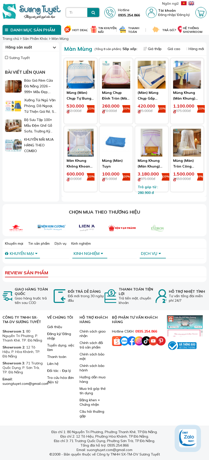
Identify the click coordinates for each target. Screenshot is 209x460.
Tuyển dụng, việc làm (60, 347)
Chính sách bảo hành (92, 367)
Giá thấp (153, 49)
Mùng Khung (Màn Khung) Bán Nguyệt (149, 166)
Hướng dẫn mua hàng (92, 379)
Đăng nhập (166, 15)
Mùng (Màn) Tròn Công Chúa (183, 166)
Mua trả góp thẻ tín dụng (93, 390)
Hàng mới (195, 49)
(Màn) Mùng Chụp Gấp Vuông (148, 98)
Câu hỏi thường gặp (92, 413)
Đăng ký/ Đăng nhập (59, 336)
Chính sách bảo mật (92, 356)
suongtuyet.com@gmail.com (25, 383)
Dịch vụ (60, 243)
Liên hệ (53, 363)
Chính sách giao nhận (93, 333)
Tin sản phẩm (39, 243)
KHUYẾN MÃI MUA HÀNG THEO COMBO (39, 145)
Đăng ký (183, 15)
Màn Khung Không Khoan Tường (78, 166)
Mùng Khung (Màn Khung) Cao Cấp (184, 98)
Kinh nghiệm (81, 243)
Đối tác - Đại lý (59, 370)
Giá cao (174, 49)
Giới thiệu (54, 327)
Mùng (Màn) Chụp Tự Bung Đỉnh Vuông (79, 98)
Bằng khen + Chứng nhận (90, 402)
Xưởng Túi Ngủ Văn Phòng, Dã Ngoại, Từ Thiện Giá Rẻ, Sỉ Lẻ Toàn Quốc (40, 106)
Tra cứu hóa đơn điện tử (60, 379)
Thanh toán (56, 356)
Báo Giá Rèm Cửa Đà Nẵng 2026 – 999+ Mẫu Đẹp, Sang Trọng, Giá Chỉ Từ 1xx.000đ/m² (40, 86)
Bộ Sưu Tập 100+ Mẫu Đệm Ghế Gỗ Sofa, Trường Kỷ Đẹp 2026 (38, 125)
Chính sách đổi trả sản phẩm (91, 345)
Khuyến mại (14, 243)
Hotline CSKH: (134, 331)
